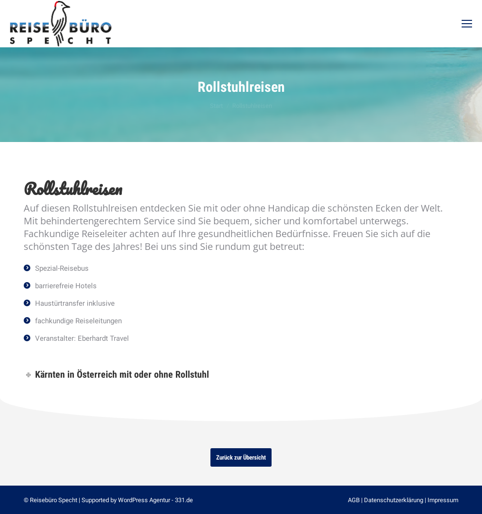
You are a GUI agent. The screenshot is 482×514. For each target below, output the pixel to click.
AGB (354, 500)
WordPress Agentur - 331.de (155, 500)
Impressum (442, 500)
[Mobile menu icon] (467, 23)
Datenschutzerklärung (393, 500)
